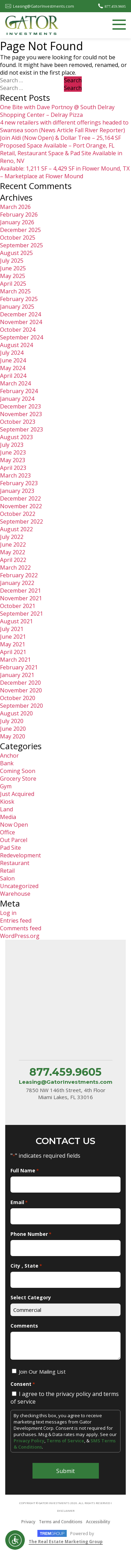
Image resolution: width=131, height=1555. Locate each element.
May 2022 (12, 552)
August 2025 (16, 253)
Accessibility (98, 1522)
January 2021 (17, 675)
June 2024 (13, 360)
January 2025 (17, 306)
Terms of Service (65, 1440)
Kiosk (7, 801)
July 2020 (11, 721)
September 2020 (21, 705)
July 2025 (11, 260)
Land (6, 809)
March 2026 (15, 207)
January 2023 (17, 491)
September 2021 (21, 613)
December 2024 (20, 314)
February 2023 (19, 483)
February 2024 (19, 391)
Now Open (14, 824)
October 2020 (17, 698)
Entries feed (15, 920)
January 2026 (17, 222)
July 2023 (11, 445)
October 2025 (17, 237)
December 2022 (20, 498)
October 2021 (17, 606)
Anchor (9, 755)
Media (8, 817)
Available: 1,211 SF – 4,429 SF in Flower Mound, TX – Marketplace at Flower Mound (65, 172)
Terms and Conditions (60, 1522)
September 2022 (21, 521)
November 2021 (21, 598)
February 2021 (19, 667)
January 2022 (17, 583)
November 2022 (21, 506)
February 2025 (19, 299)
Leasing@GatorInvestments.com (43, 6)
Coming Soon (17, 771)
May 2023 (12, 460)
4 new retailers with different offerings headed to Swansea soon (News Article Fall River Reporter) (64, 126)
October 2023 (17, 422)
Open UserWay (15, 1540)
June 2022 (13, 544)
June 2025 (13, 268)
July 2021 (11, 629)
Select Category (30, 1297)
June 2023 (13, 452)
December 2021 (20, 590)
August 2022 (16, 529)
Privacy (28, 1522)
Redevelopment (20, 855)
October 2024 (17, 329)
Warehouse (15, 893)
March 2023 (15, 475)
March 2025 (15, 291)
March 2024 (15, 383)
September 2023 (21, 429)
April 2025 (13, 283)
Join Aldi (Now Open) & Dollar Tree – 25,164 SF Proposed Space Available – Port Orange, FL (60, 141)
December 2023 (20, 406)
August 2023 (16, 437)
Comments (24, 1325)
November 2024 (21, 322)
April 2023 (13, 468)
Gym (6, 786)
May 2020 (12, 736)
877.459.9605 (115, 6)
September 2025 (21, 245)
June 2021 (13, 636)
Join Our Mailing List (42, 1371)
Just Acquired (17, 794)
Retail (7, 870)
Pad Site (10, 847)
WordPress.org (19, 936)
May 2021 (12, 644)
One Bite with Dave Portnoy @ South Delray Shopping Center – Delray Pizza (57, 111)
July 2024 (11, 352)
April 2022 (13, 560)
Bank (7, 763)
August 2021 (16, 621)
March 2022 (15, 567)
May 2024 (12, 368)
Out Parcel (13, 840)
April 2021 (13, 652)
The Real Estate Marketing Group (66, 1542)
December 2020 (20, 682)
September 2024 (21, 337)
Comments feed (20, 928)
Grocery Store (18, 778)
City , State (26, 1265)
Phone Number (30, 1234)
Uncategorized (19, 886)
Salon (7, 878)
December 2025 (20, 230)
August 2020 (16, 713)
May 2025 (12, 276)
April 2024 (13, 376)
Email (19, 1202)
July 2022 (11, 537)
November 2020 (21, 690)
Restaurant (14, 863)
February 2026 (19, 214)
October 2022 (17, 514)
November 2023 (21, 414)
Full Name (24, 1170)
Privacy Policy (29, 1440)
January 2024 (17, 399)
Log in (8, 913)
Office (7, 832)
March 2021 (15, 659)
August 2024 (16, 345)
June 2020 (13, 729)
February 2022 (19, 575)
